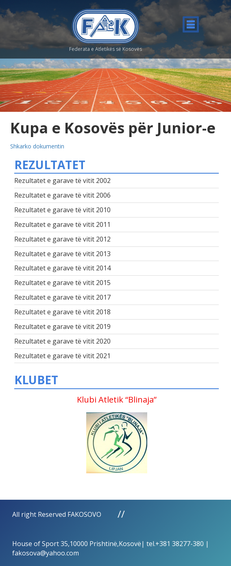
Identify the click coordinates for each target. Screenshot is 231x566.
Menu (191, 24)
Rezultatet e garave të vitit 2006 (62, 195)
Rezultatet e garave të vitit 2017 (62, 297)
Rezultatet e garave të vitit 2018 (62, 311)
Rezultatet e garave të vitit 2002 (62, 180)
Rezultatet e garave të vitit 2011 (62, 224)
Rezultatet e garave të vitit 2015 (62, 282)
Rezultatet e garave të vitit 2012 (62, 239)
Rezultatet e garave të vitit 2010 (62, 209)
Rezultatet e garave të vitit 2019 (62, 326)
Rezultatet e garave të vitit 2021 (62, 355)
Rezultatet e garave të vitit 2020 (62, 341)
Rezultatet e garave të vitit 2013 (62, 253)
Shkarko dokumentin (37, 146)
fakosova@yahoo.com (45, 553)
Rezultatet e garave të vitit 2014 (62, 267)
